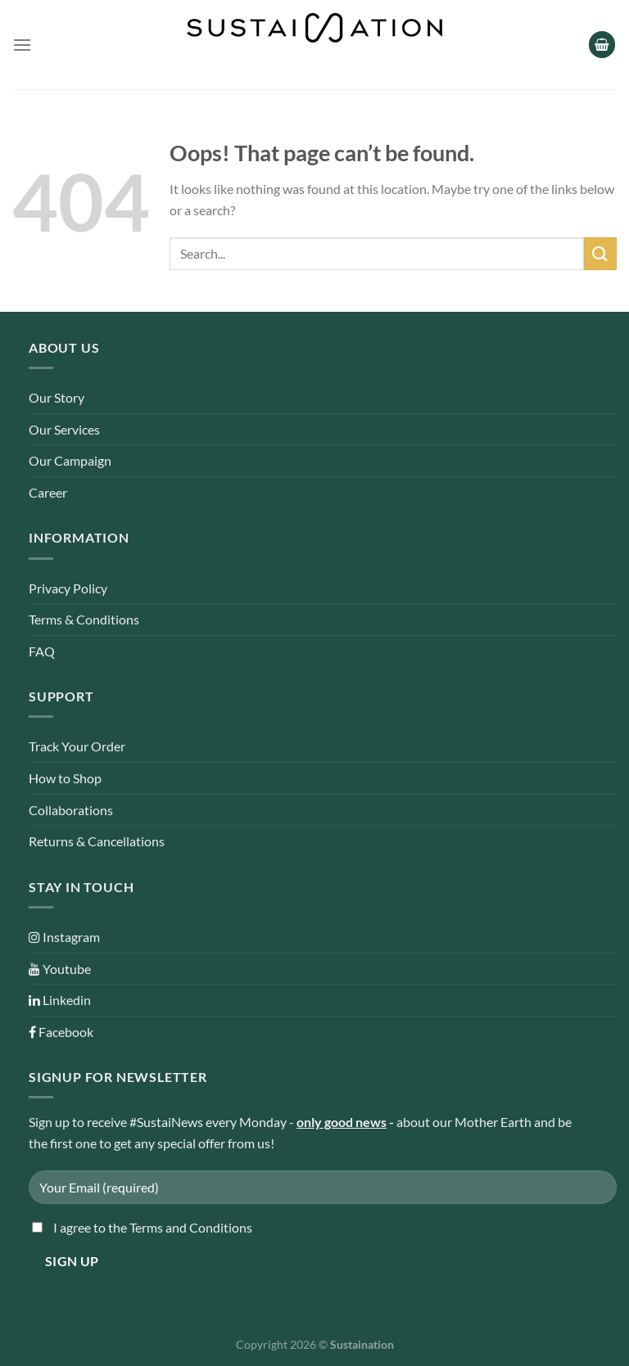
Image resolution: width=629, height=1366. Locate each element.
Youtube (60, 968)
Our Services (64, 429)
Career (48, 492)
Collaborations (71, 810)
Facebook (61, 1031)
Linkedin (60, 1000)
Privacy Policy (68, 588)
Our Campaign (70, 460)
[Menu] (22, 45)
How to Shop (65, 778)
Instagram (64, 936)
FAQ (42, 651)
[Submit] (600, 253)
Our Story (56, 397)
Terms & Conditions (84, 619)
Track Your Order (77, 746)
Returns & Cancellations (97, 841)
